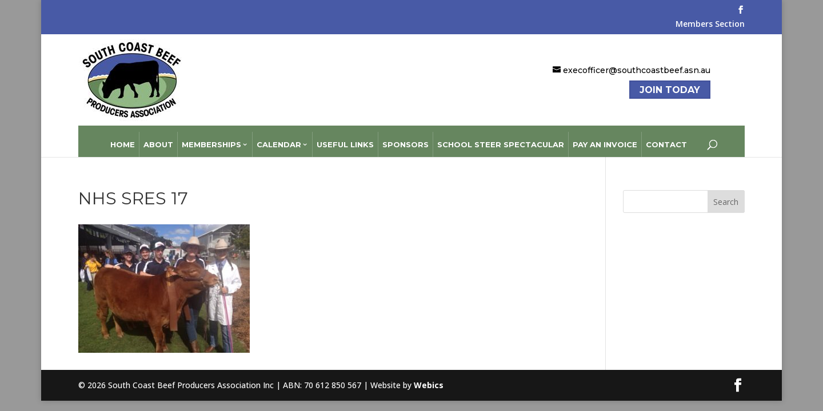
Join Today (670, 89)
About (158, 138)
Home (122, 138)
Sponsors (405, 138)
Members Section (710, 24)
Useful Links (345, 138)
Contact (666, 138)
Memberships (211, 138)
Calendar (279, 138)
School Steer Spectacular (500, 138)
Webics (429, 378)
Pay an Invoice (605, 138)
